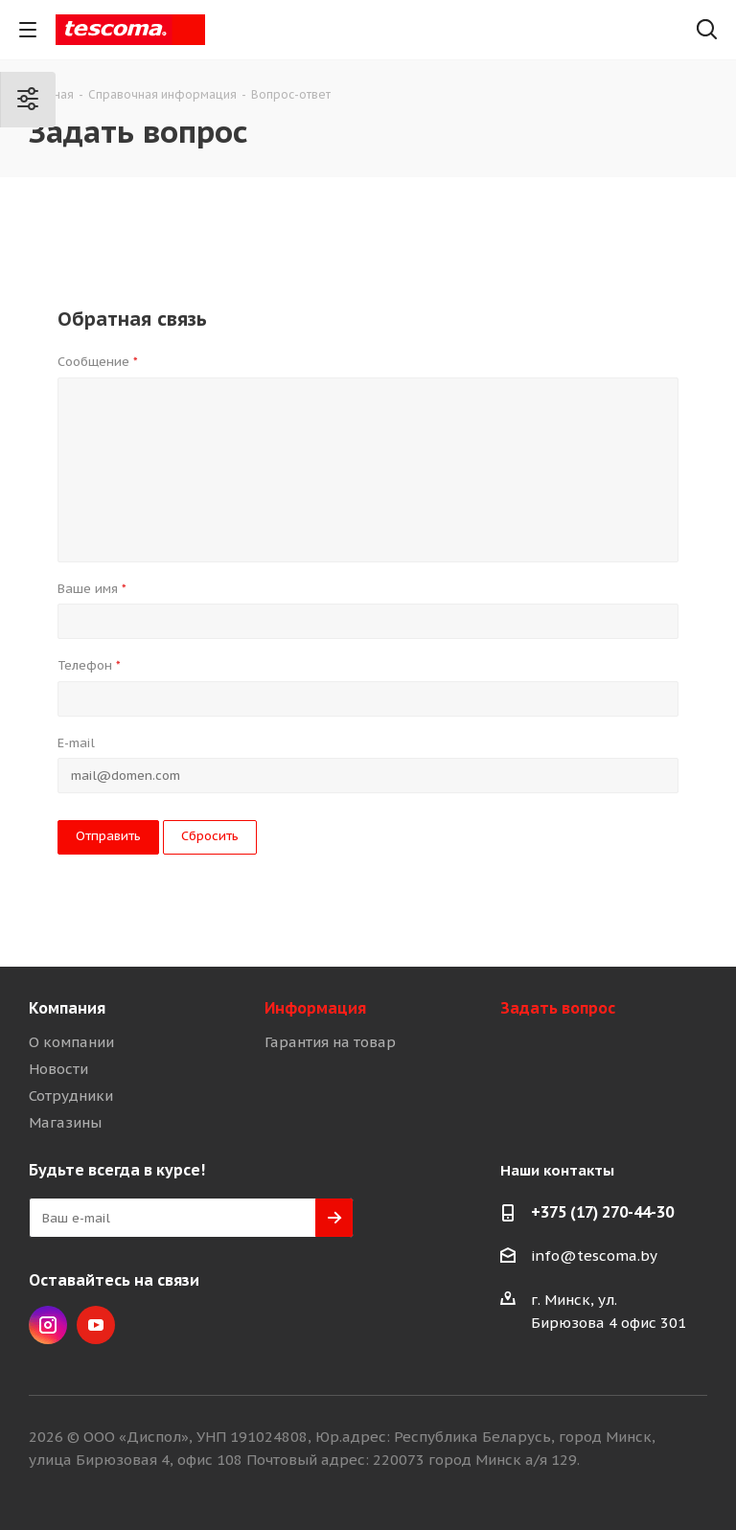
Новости (58, 1069)
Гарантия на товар (330, 1042)
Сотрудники (71, 1095)
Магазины (65, 1122)
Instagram (48, 1325)
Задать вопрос (557, 1007)
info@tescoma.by (594, 1255)
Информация (315, 1007)
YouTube (96, 1325)
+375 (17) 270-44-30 (602, 1212)
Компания (67, 1007)
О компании (71, 1042)
